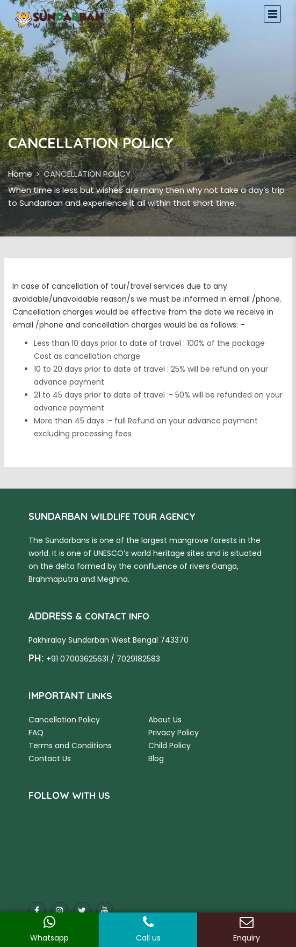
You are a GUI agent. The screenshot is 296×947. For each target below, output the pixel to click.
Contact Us (49, 758)
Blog (156, 758)
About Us (165, 719)
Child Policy (169, 745)
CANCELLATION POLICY (87, 173)
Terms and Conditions (70, 745)
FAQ (36, 732)
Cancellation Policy (64, 719)
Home (20, 173)
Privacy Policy (173, 732)
